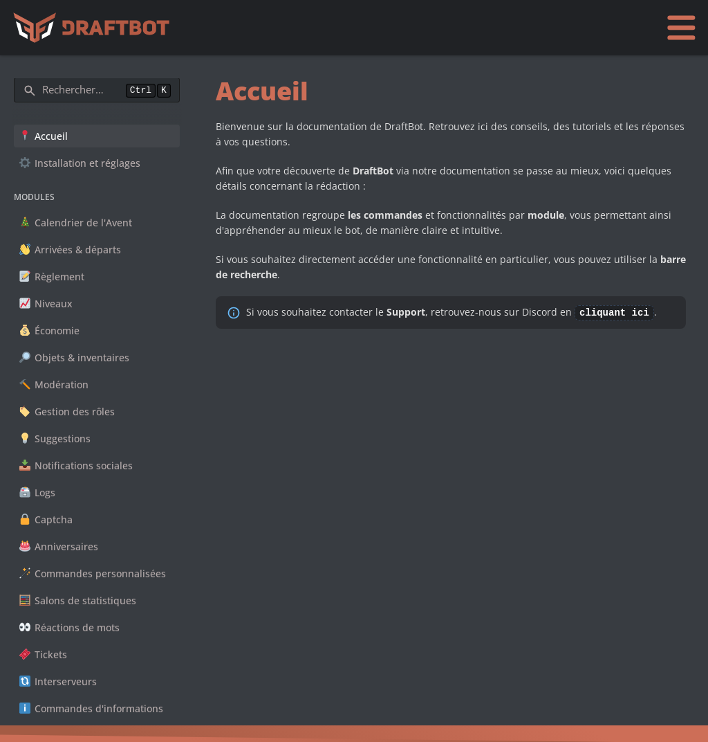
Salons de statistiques (77, 600)
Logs (37, 492)
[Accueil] (95, 28)
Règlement (51, 276)
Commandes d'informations (91, 708)
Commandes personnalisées (92, 573)
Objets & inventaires (74, 357)
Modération (53, 384)
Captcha (46, 519)
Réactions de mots (69, 627)
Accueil (43, 136)
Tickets (43, 654)
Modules (34, 197)
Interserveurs (58, 681)
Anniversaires (58, 546)
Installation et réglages (79, 163)
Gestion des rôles (67, 411)
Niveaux (46, 303)
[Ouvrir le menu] (681, 27)
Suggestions (55, 438)
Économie (49, 330)
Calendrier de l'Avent (75, 222)
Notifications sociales (76, 465)
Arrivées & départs (70, 249)
